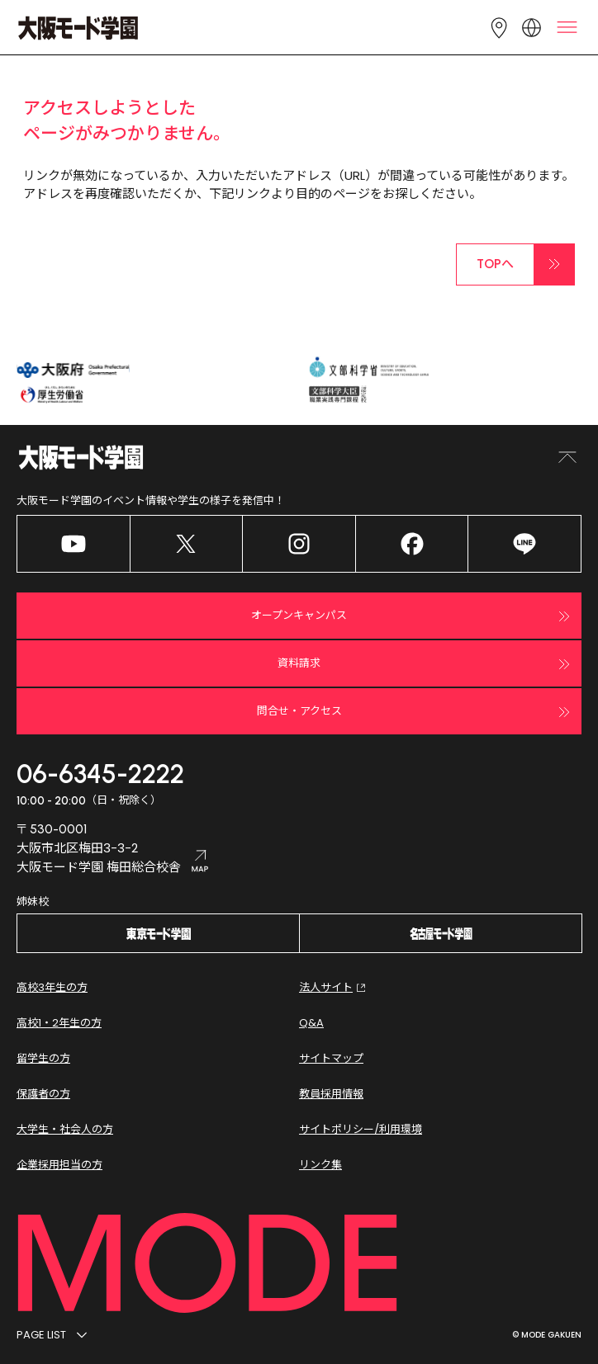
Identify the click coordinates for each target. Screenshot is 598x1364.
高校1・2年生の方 (59, 1023)
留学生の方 (43, 1058)
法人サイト (334, 987)
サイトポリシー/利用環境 (360, 1129)
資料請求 (426, 664)
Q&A (311, 1023)
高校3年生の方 (52, 987)
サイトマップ (331, 1058)
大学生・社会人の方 (65, 1129)
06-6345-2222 (100, 774)
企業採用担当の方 (59, 1165)
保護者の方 (43, 1094)
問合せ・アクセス (416, 712)
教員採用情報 (331, 1094)
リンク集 (320, 1165)
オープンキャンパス (412, 616)
